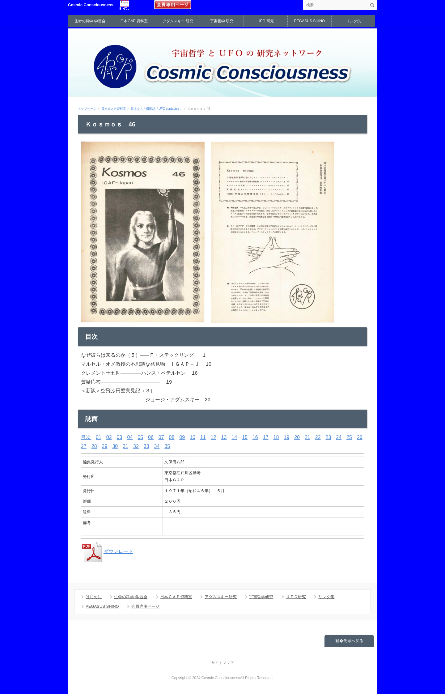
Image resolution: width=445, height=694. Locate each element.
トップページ (87, 108)
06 (151, 437)
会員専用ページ (145, 606)
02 (109, 437)
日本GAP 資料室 (133, 21)
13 (224, 437)
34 (157, 446)
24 (338, 437)
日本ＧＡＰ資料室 (113, 108)
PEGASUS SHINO (309, 21)
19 (286, 437)
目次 (86, 437)
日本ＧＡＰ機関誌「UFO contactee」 (156, 108)
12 (213, 437)
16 (255, 437)
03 (119, 437)
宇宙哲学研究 (261, 596)
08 (172, 437)
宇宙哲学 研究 (221, 21)
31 (125, 446)
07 (161, 437)
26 (359, 437)
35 (167, 446)
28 (94, 446)
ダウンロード (107, 551)
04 (130, 437)
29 (105, 446)
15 (245, 437)
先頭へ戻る (353, 640)
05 (140, 437)
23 (328, 437)
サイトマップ (222, 663)
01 (98, 437)
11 (203, 437)
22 (318, 437)
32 (136, 446)
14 (234, 437)
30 (115, 446)
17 (266, 437)
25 (349, 437)
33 (146, 446)
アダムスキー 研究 (178, 21)
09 (182, 437)
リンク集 (353, 21)
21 (307, 437)
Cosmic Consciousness (90, 4)
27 (84, 446)
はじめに (94, 596)
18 (276, 437)
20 (297, 437)
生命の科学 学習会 (89, 21)
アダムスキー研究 (221, 596)
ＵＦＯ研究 (296, 596)
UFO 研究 (265, 21)
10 (192, 437)
